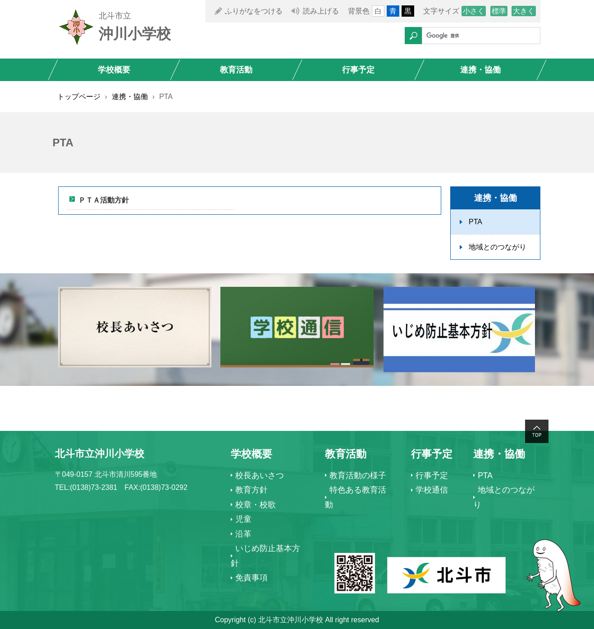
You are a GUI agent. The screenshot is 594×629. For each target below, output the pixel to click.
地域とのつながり (497, 247)
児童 (243, 519)
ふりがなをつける (254, 11)
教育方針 (251, 489)
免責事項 (251, 577)
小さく (473, 11)
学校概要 (114, 69)
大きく (524, 11)
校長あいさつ (259, 475)
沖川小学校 (135, 34)
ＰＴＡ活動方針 (103, 200)
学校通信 (432, 489)
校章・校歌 (255, 504)
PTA (475, 222)
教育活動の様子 (357, 475)
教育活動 (236, 69)
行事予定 (358, 69)
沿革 (243, 533)
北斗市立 (115, 15)
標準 (499, 11)
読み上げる (321, 11)
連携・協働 (480, 69)
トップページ (79, 96)
